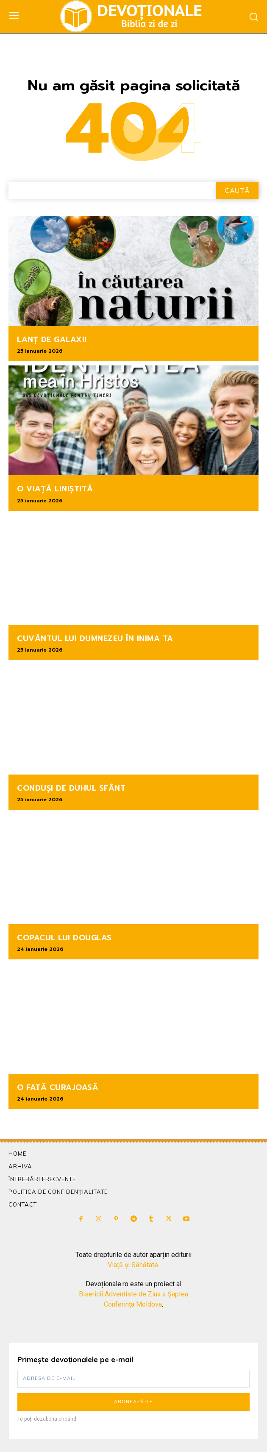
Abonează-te (133, 1402)
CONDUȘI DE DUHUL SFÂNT (71, 788)
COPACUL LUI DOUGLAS (64, 938)
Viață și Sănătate (133, 1265)
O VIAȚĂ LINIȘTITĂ (55, 489)
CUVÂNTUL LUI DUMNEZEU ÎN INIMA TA (95, 638)
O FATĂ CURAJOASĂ (57, 1087)
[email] (133, 1379)
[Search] (237, 190)
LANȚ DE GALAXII (52, 340)
